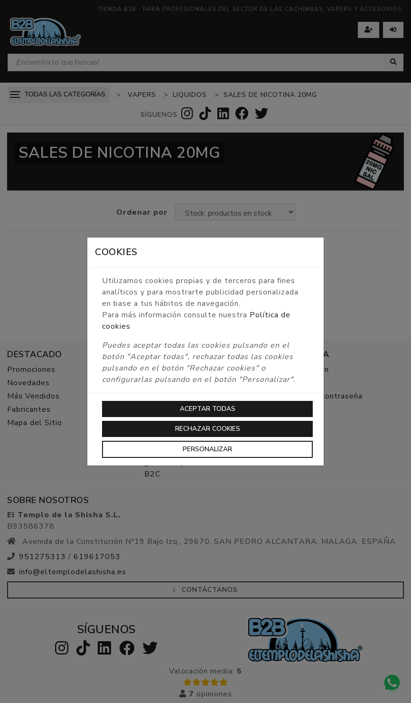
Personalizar (207, 449)
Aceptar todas (207, 408)
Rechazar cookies (207, 428)
